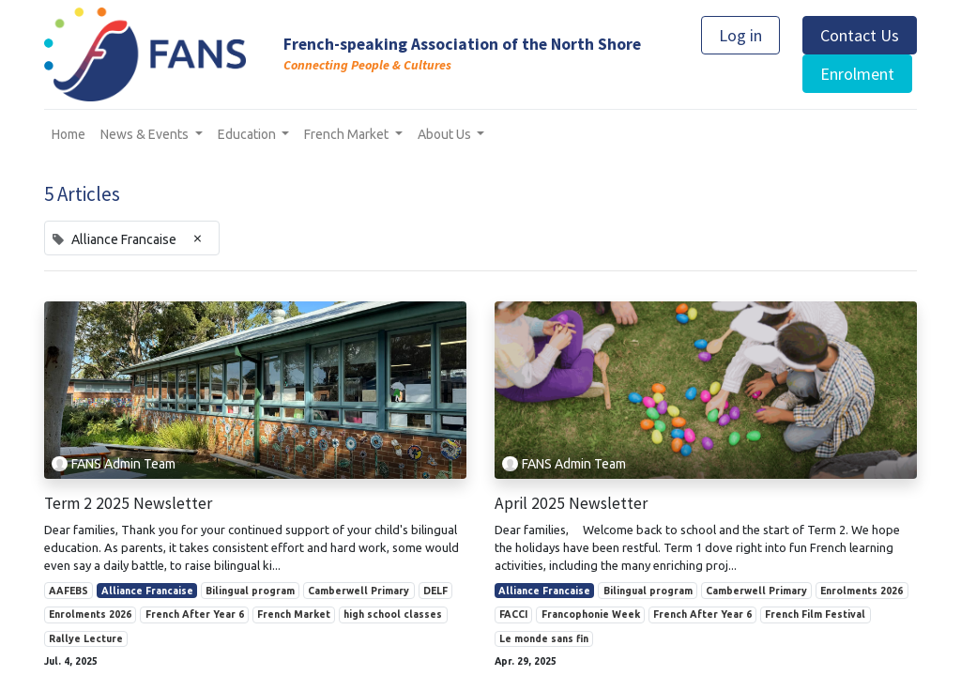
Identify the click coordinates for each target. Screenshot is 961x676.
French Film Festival (815, 614)
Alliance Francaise (147, 590)
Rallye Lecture (86, 638)
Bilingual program (250, 590)
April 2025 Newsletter (571, 504)
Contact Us (859, 35)
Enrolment (857, 73)
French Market (293, 614)
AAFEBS (68, 590)
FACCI (513, 614)
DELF (435, 590)
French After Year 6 (194, 614)
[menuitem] (68, 134)
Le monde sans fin (543, 638)
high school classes (392, 614)
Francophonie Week (591, 614)
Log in (740, 35)
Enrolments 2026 (90, 614)
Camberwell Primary (358, 590)
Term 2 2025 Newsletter (128, 504)
